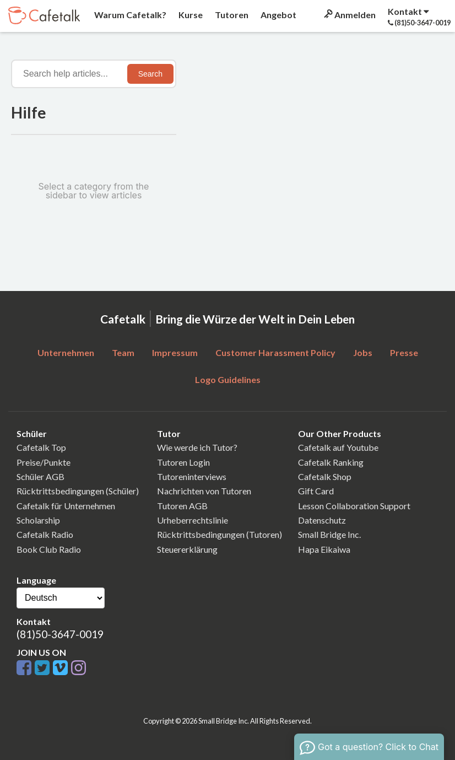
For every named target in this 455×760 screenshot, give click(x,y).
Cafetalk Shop (324, 476)
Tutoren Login (183, 462)
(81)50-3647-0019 (60, 634)
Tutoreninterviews (191, 476)
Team (123, 352)
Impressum (175, 352)
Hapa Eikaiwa (324, 549)
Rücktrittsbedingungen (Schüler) (78, 491)
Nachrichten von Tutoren (204, 491)
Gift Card (316, 491)
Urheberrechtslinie (192, 520)
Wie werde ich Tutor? (197, 447)
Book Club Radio (49, 549)
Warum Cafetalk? (129, 14)
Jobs (362, 352)
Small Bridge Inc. (329, 534)
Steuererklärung (187, 549)
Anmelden (349, 14)
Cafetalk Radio (45, 534)
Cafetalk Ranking (331, 462)
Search (150, 73)
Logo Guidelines (228, 379)
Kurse (190, 14)
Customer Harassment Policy (275, 352)
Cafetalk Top (41, 447)
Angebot (277, 14)
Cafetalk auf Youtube (338, 447)
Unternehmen (65, 352)
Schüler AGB (40, 476)
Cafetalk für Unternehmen (66, 505)
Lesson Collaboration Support (354, 505)
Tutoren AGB (182, 505)
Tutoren (230, 14)
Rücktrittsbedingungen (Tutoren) (219, 534)
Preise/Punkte (44, 462)
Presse (404, 352)
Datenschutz (322, 520)
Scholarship (38, 520)
